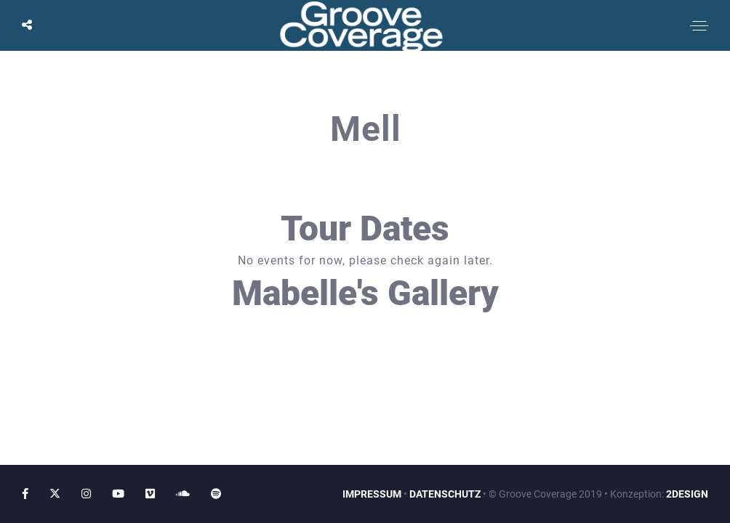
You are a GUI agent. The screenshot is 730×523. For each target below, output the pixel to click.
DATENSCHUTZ (445, 494)
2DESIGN (687, 494)
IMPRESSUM (371, 494)
